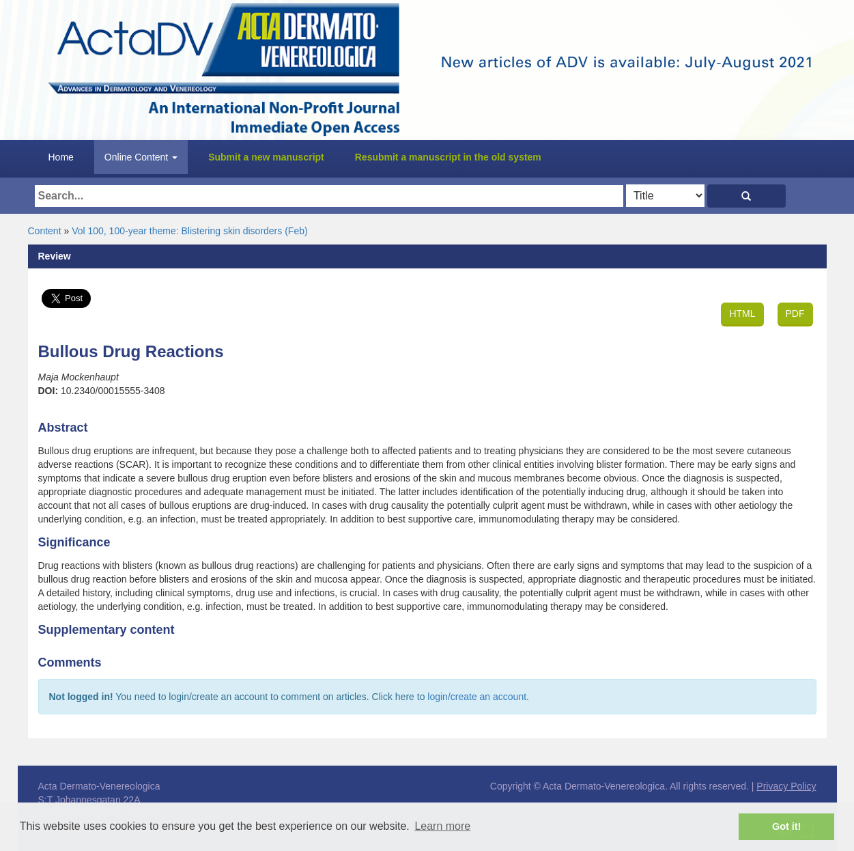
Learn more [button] (442, 826)
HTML (742, 313)
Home (61, 157)
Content (44, 230)
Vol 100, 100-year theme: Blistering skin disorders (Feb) (190, 230)
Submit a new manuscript (266, 157)
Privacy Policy (786, 786)
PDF (795, 313)
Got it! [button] (786, 826)
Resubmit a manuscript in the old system (448, 157)
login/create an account (476, 696)
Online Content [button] (140, 157)
